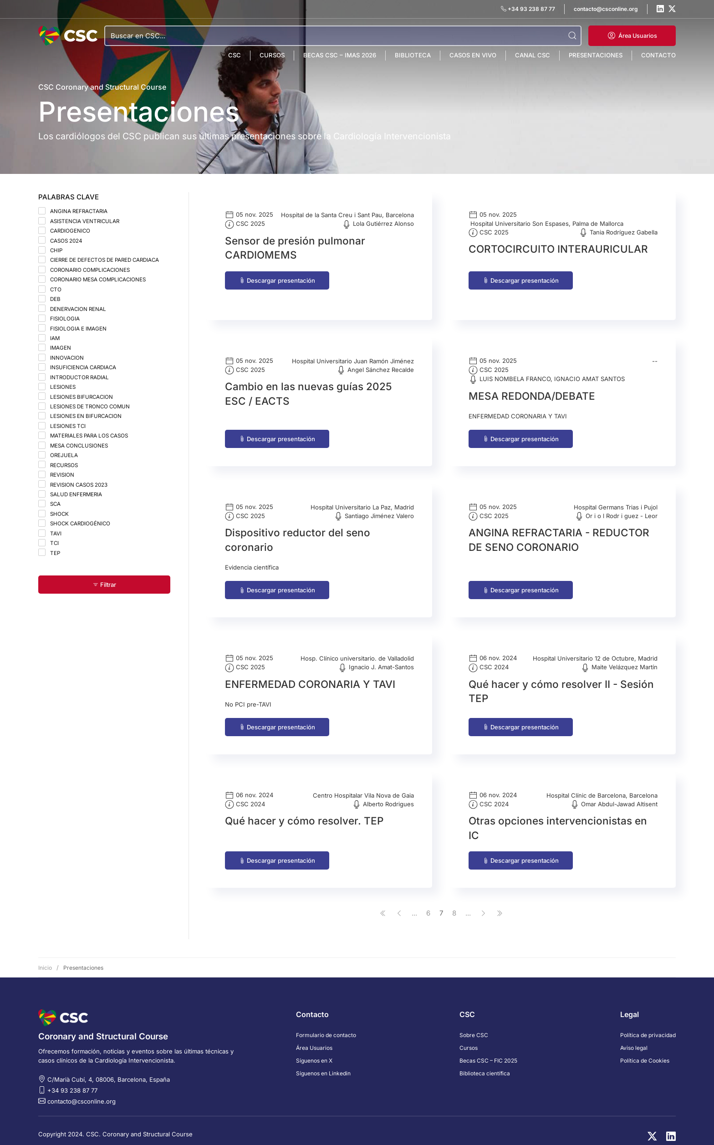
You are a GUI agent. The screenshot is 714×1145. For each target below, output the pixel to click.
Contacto (658, 55)
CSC (234, 55)
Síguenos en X (314, 1048)
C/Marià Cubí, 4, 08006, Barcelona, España (108, 1067)
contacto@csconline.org (81, 1089)
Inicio (45, 955)
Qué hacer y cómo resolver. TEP (304, 809)
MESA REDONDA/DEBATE (532, 383)
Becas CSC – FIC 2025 (488, 1048)
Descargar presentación (277, 280)
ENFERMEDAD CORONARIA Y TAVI (310, 672)
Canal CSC (532, 55)
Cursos (272, 55)
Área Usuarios (314, 1035)
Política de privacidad (648, 1022)
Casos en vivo (472, 55)
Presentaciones (595, 55)
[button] (632, 35)
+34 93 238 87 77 (72, 1078)
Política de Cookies (644, 1048)
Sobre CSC (473, 1022)
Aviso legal (634, 1035)
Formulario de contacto (326, 1022)
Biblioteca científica (484, 1061)
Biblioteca (413, 55)
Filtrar (104, 584)
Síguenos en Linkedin (323, 1061)
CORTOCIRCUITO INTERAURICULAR (558, 249)
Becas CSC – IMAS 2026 (339, 55)
